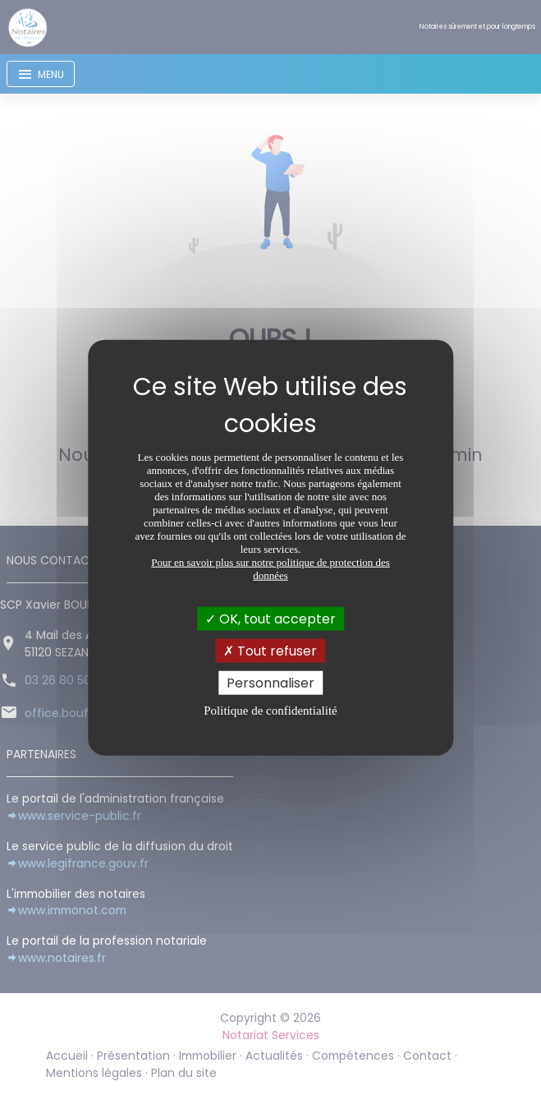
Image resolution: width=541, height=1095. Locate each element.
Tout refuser (270, 650)
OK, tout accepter (270, 618)
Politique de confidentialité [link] (270, 710)
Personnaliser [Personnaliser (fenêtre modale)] (270, 683)
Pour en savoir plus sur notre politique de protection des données (270, 568)
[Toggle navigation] (41, 74)
